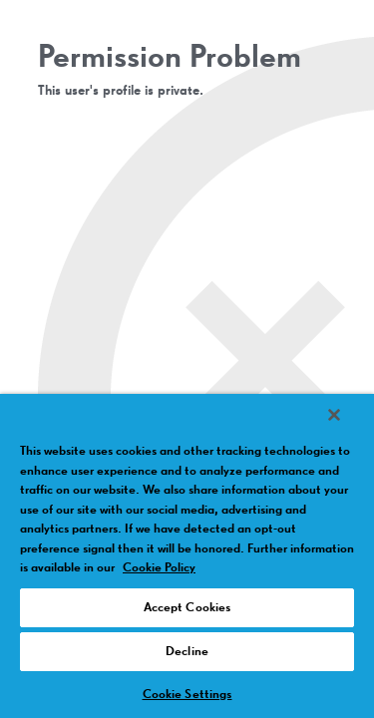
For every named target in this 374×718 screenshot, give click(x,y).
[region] (187, 556)
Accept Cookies (187, 607)
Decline (187, 651)
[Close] (334, 415)
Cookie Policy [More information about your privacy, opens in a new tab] (159, 567)
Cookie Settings (187, 694)
